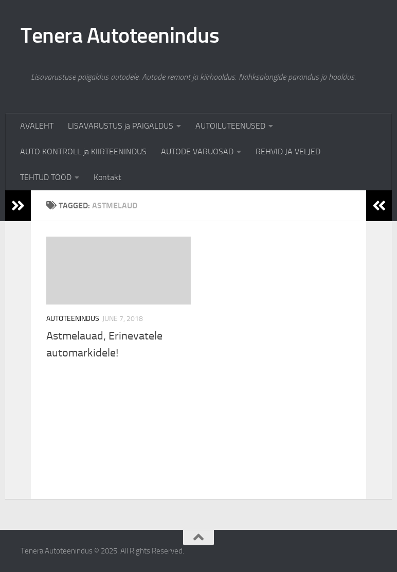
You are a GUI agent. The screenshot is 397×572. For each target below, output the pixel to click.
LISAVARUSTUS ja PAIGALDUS (120, 126)
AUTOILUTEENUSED (230, 126)
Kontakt (107, 177)
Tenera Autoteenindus (120, 35)
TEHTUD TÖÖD (45, 177)
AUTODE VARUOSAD (197, 151)
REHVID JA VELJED (288, 151)
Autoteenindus (72, 318)
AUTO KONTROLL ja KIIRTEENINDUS (83, 151)
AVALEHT (36, 126)
